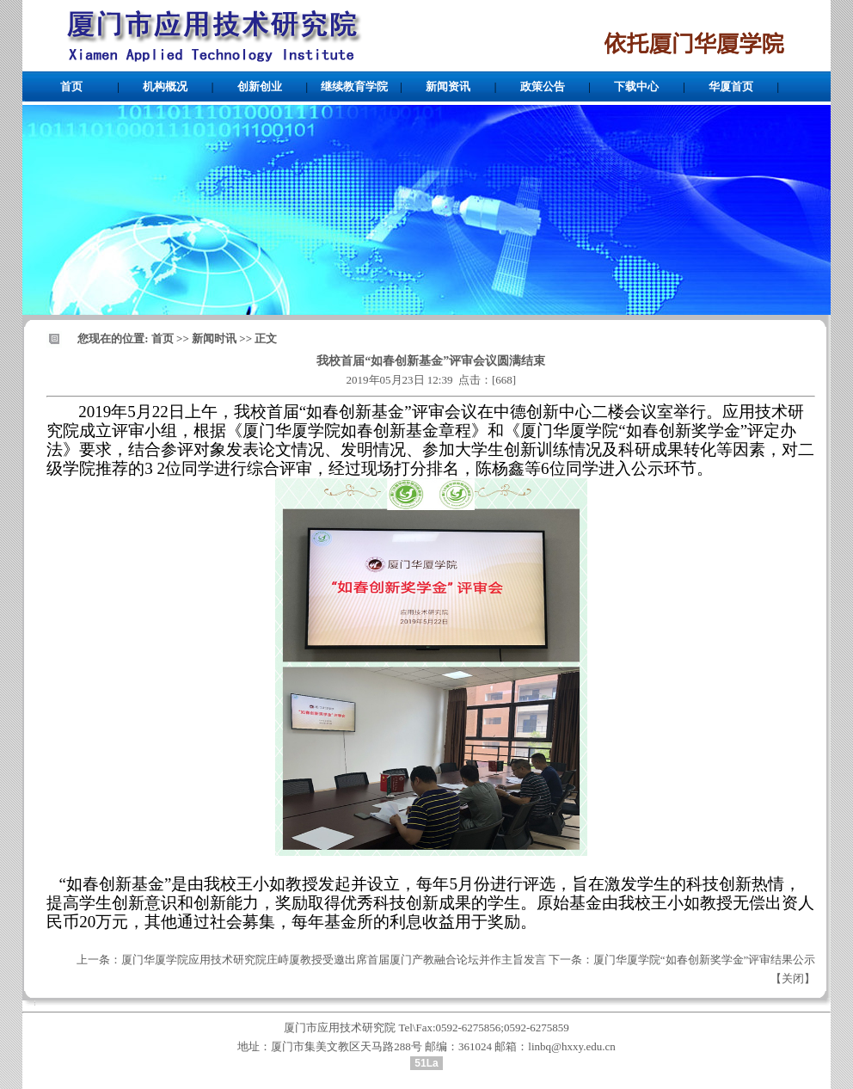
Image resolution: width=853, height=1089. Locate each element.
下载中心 (636, 86)
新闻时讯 (214, 338)
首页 (71, 86)
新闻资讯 (448, 86)
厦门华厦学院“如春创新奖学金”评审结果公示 (704, 959)
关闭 (793, 978)
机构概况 (165, 86)
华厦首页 (731, 86)
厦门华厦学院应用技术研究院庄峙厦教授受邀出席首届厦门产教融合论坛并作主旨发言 (333, 959)
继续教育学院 (354, 86)
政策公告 (542, 86)
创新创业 (259, 86)
